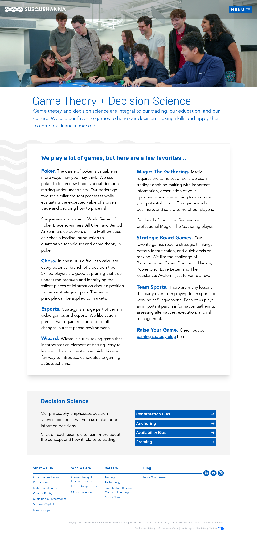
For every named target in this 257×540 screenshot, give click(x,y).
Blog (147, 468)
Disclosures (140, 528)
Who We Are (81, 468)
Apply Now (112, 497)
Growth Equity (42, 493)
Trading (110, 477)
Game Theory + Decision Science (83, 479)
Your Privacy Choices (210, 528)
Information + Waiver (168, 528)
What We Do (43, 468)
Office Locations (82, 492)
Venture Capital (43, 504)
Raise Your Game (154, 477)
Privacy (151, 528)
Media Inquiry (187, 528)
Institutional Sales (45, 488)
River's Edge (41, 510)
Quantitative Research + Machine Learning (121, 490)
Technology (112, 482)
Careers (111, 468)
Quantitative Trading (47, 477)
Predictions (40, 482)
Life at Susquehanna (85, 486)
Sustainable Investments (49, 499)
